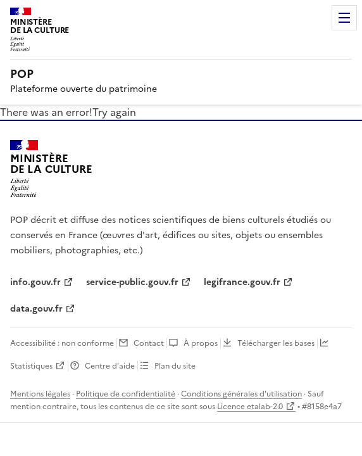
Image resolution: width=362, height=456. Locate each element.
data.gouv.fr (36, 308)
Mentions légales (40, 394)
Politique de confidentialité (125, 394)
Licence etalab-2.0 (250, 406)
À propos (201, 343)
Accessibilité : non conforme (62, 343)
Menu (344, 17)
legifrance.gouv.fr (242, 282)
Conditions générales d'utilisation (241, 394)
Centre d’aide (110, 366)
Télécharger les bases (276, 343)
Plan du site (175, 366)
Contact (149, 343)
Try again (114, 112)
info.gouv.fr (35, 282)
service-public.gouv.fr (132, 282)
